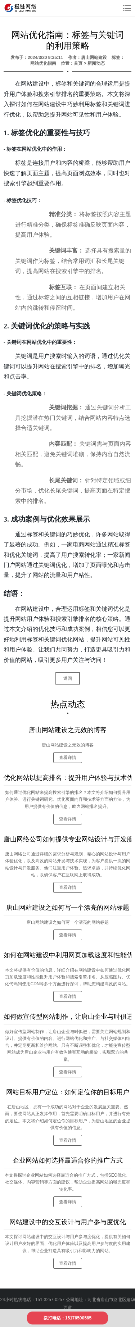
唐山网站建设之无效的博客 (68, 729)
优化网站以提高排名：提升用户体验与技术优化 (67, 777)
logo (21, 8)
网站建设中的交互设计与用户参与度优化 (67, 1222)
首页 (78, 63)
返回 (67, 678)
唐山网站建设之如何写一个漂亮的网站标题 (67, 907)
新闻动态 (96, 63)
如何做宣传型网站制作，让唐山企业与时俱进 (67, 1016)
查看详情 (67, 757)
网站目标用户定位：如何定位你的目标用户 (67, 1092)
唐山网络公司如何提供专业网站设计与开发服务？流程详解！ (67, 839)
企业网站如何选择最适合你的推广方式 (68, 1160)
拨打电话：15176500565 (67, 1318)
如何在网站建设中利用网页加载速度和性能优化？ (67, 955)
